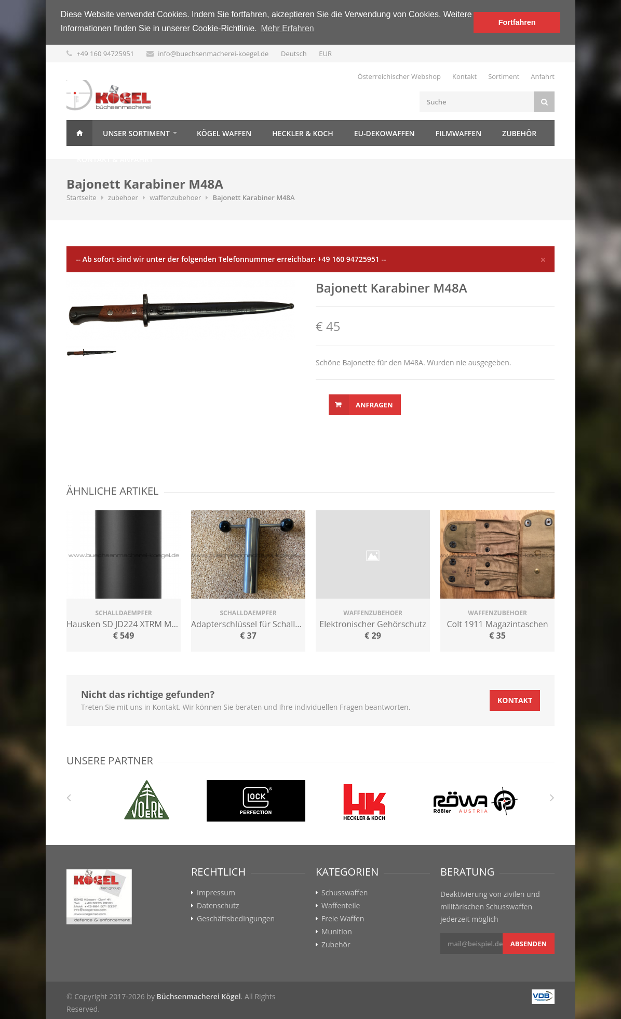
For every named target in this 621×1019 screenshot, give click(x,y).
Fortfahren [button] (517, 22)
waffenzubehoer (175, 197)
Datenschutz (218, 905)
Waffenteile (340, 905)
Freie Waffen (342, 918)
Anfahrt (543, 76)
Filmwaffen (458, 133)
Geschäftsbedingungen (236, 918)
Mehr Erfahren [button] (287, 28)
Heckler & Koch (302, 133)
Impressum (216, 892)
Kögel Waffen (224, 133)
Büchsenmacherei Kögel (199, 996)
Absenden (528, 943)
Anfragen (374, 404)
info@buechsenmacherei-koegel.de (213, 53)
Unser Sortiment (136, 133)
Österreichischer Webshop (399, 76)
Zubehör (519, 133)
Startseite (81, 197)
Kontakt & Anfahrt (115, 159)
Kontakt (464, 76)
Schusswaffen (344, 892)
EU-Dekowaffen (384, 133)
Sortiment (503, 76)
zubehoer (123, 197)
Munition (336, 931)
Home (79, 133)
